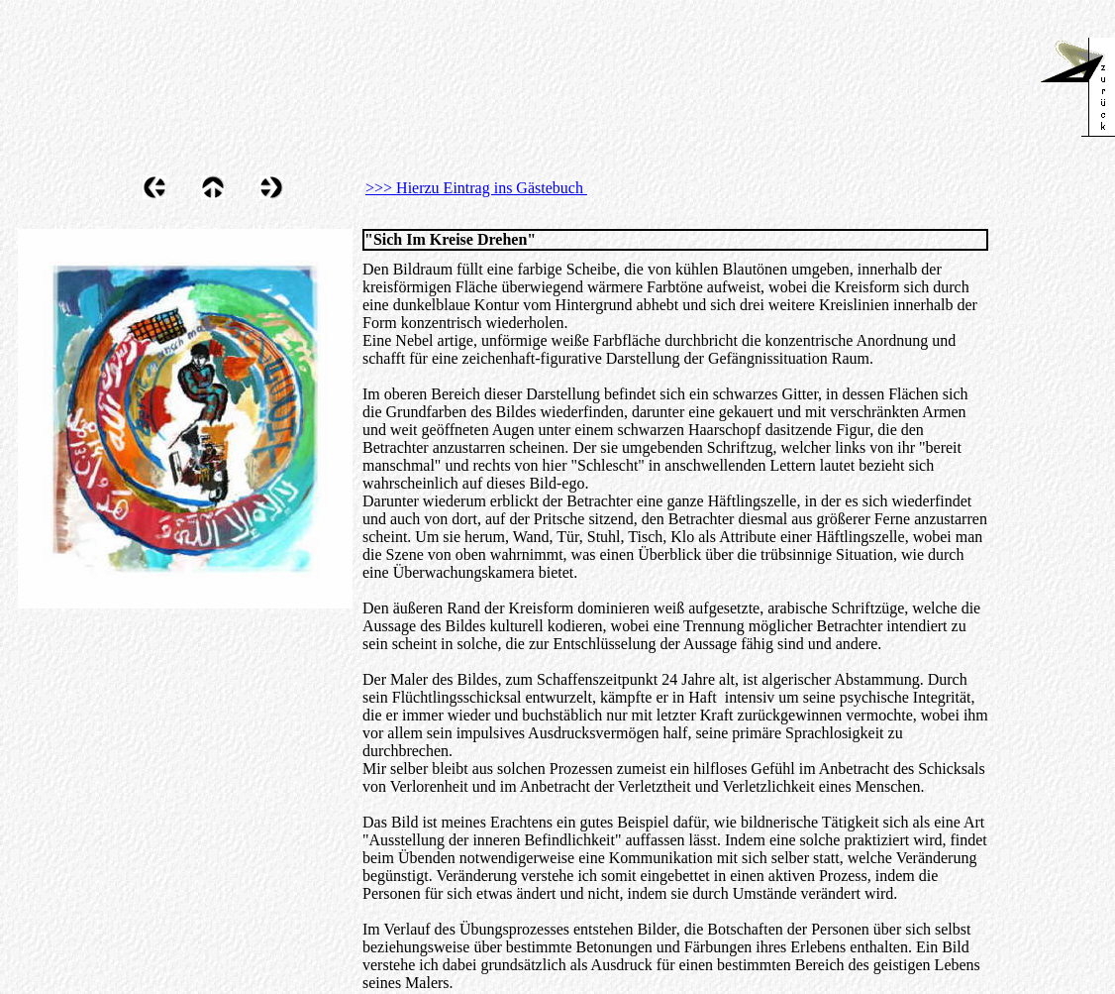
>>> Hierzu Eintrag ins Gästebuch (476, 187)
